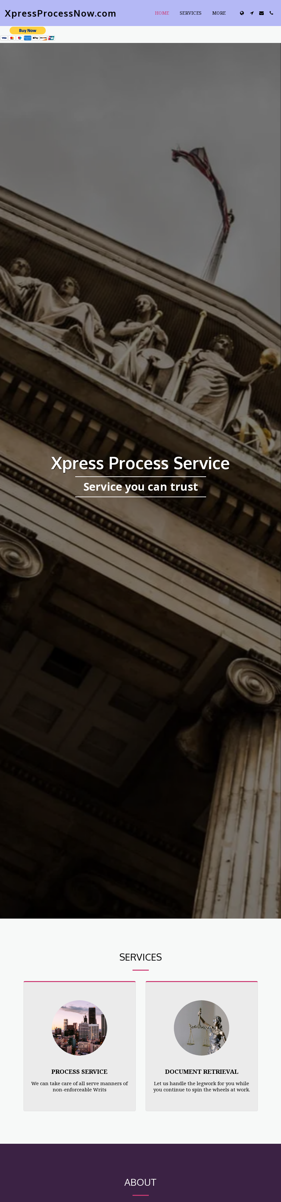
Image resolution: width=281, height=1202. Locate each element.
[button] (251, 13)
